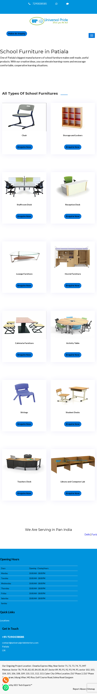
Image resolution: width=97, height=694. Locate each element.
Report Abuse (79, 689)
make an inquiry (16, 33)
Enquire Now (24, 147)
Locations (4, 620)
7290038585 (37, 3)
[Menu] (92, 35)
